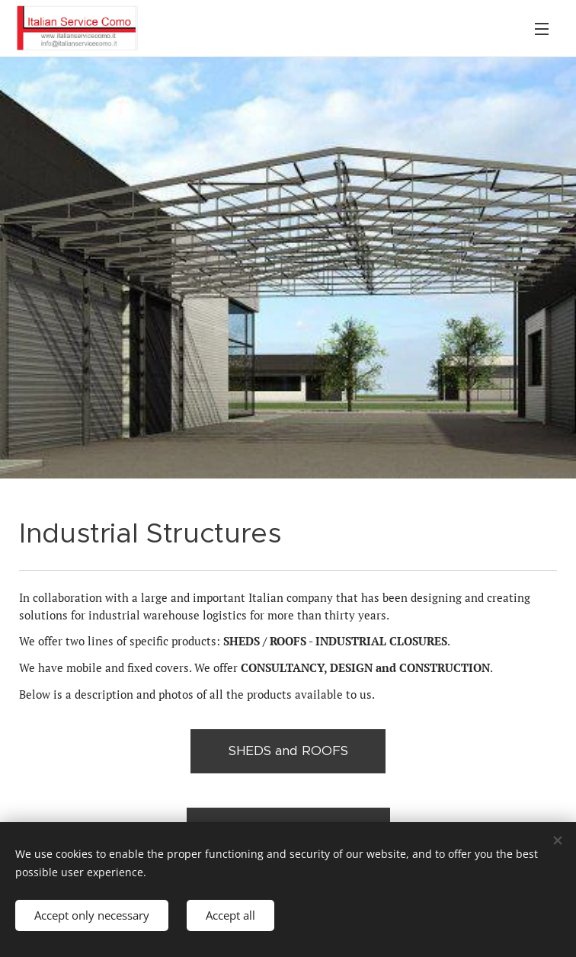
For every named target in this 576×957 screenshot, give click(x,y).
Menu (542, 29)
